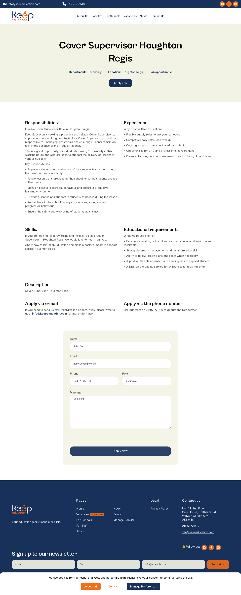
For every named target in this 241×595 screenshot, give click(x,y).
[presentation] (95, 444)
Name (73, 345)
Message (75, 398)
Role (125, 379)
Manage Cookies (124, 526)
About (80, 537)
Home (80, 514)
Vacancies (130, 16)
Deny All (113, 586)
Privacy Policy (159, 514)
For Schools (113, 16)
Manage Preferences (143, 586)
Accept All (90, 586)
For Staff (97, 16)
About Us (82, 16)
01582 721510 (154, 316)
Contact (118, 520)
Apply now (120, 83)
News (143, 16)
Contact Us (157, 16)
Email (73, 362)
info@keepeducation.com (198, 538)
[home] (22, 16)
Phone (74, 379)
